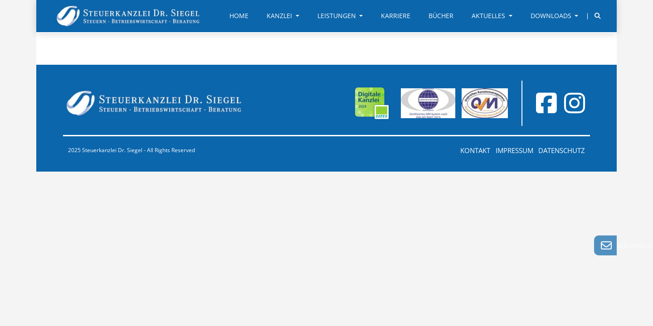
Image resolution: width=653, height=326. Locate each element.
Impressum (514, 150)
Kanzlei (280, 16)
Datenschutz (561, 150)
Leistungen (337, 16)
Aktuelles (489, 16)
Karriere (395, 16)
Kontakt (475, 150)
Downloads (552, 16)
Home (239, 16)
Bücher (441, 16)
